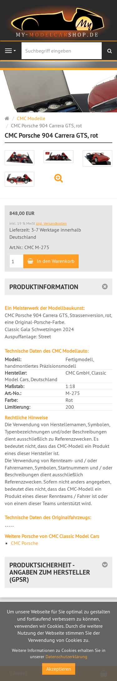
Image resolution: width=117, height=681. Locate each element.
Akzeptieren (58, 669)
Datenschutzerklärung (66, 656)
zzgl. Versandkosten (51, 223)
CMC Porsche (24, 543)
